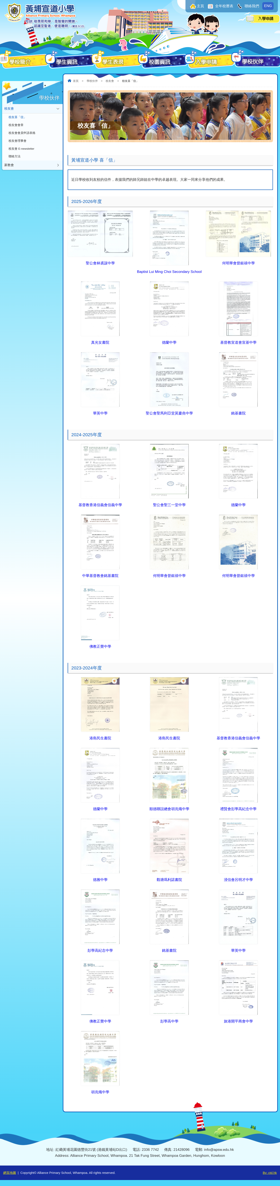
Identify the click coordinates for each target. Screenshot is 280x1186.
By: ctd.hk (270, 1172)
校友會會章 (16, 125)
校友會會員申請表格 (22, 133)
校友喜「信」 (17, 117)
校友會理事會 (17, 141)
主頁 (200, 6)
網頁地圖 (9, 1172)
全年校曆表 (223, 6)
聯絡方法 (14, 158)
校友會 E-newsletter (21, 150)
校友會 (110, 81)
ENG (268, 6)
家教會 (9, 167)
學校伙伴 (92, 81)
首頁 (76, 81)
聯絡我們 (251, 6)
